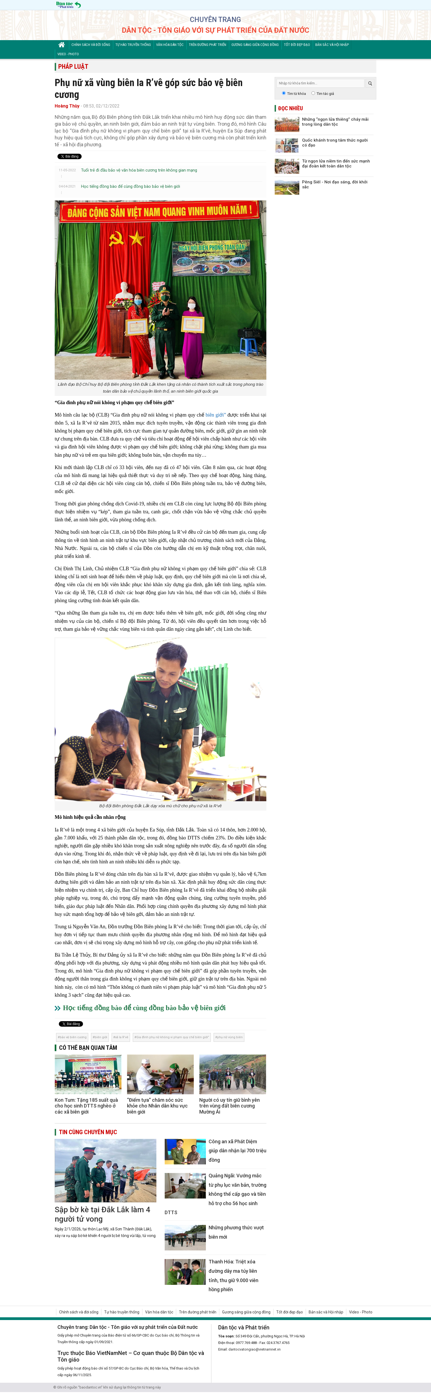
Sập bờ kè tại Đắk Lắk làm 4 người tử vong (102, 1214)
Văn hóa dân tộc (170, 45)
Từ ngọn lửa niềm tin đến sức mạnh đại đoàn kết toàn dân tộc (336, 164)
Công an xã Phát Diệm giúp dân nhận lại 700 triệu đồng (237, 1151)
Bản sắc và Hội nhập (332, 45)
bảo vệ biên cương (73, 1037)
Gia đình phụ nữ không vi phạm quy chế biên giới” (172, 1037)
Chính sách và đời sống (90, 45)
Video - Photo (68, 54)
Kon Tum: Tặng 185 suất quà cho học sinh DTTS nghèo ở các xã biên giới (86, 1106)
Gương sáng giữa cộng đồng (255, 45)
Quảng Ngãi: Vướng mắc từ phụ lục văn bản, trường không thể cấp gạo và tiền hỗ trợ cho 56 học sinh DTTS (215, 1194)
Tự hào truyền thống (133, 45)
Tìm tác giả (325, 94)
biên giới (101, 1037)
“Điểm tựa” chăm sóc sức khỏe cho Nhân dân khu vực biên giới (157, 1106)
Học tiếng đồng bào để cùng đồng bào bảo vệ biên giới (130, 186)
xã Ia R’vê (121, 1037)
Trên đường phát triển (207, 45)
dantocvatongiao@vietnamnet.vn (254, 1349)
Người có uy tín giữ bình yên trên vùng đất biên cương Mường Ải (229, 1106)
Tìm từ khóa (296, 94)
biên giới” (216, 415)
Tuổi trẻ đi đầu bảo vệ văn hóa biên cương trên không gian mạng (139, 170)
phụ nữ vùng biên (230, 1037)
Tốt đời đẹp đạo (297, 45)
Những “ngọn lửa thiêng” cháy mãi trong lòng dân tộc (335, 122)
